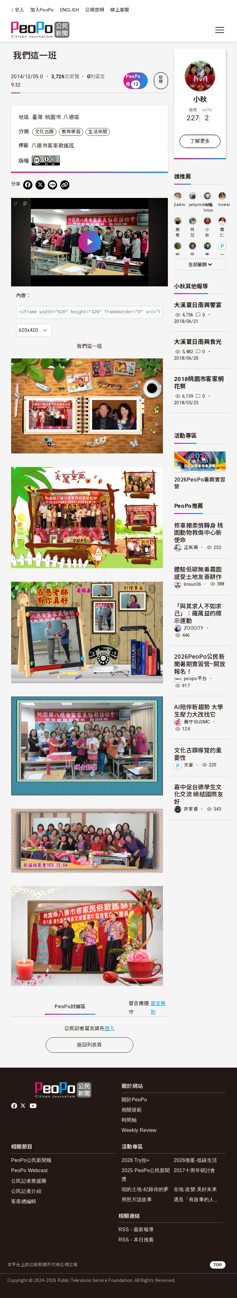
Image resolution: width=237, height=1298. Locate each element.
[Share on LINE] (52, 185)
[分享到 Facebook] (27, 185)
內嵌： (23, 295)
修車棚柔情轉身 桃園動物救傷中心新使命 (198, 532)
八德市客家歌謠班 (52, 146)
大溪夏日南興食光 (198, 341)
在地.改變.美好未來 (195, 1189)
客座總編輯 (23, 1201)
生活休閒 (97, 132)
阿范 (192, 232)
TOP (218, 1264)
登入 (19, 10)
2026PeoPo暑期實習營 (199, 482)
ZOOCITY (193, 628)
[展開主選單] (220, 30)
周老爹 (178, 232)
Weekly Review (139, 1130)
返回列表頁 (89, 1045)
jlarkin (179, 204)
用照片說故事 (137, 1199)
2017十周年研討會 (194, 1170)
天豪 (188, 765)
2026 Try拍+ (136, 1160)
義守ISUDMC (197, 722)
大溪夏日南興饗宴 (198, 305)
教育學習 (71, 132)
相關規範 (132, 1109)
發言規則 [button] (158, 1007)
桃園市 (53, 117)
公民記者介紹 (26, 1191)
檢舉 (161, 79)
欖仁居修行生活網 (222, 232)
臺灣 (37, 117)
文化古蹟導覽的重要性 (198, 753)
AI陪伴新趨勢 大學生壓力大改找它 (198, 710)
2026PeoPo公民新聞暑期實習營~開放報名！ (199, 663)
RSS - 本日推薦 (136, 1239)
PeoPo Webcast (29, 1170)
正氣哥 (191, 547)
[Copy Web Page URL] (64, 185)
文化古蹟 (44, 132)
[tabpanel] (89, 1028)
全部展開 (200, 265)
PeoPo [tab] (70, 1006)
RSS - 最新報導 (136, 1229)
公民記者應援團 (28, 1181)
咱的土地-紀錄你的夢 (145, 1189)
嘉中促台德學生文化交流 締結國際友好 (198, 794)
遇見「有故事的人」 (196, 1199)
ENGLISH (69, 10)
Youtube (34, 1106)
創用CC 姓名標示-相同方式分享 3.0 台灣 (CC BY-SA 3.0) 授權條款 (47, 160)
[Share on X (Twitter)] (40, 185)
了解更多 (200, 141)
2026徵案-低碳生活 (195, 1160)
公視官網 (94, 10)
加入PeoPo (42, 10)
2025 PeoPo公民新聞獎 (146, 1174)
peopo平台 (195, 678)
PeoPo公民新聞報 (31, 1160)
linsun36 (193, 584)
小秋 (200, 99)
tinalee (224, 204)
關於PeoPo (134, 1099)
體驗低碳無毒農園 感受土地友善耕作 (198, 572)
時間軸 (129, 1120)
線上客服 (119, 10)
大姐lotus (208, 207)
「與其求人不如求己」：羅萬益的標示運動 (198, 613)
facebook (14, 1106)
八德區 (71, 117)
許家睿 (191, 809)
